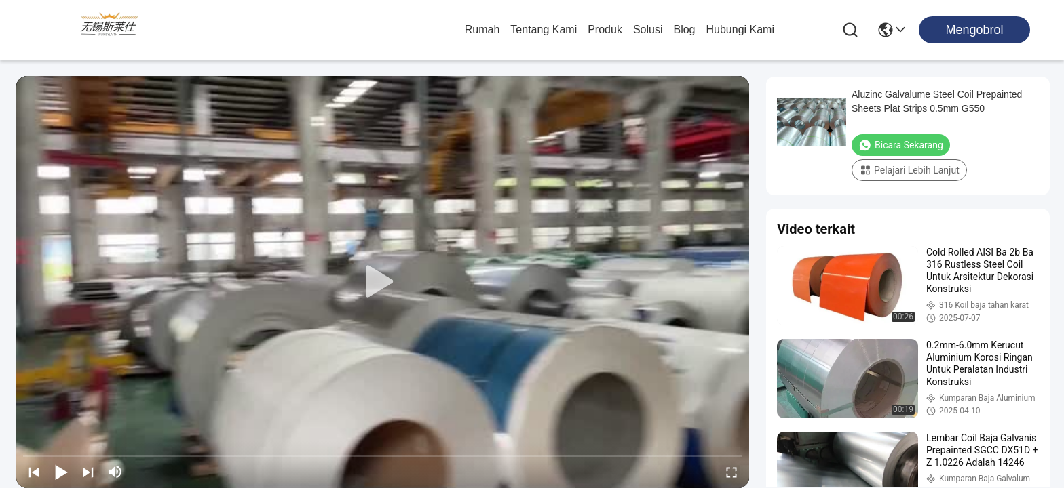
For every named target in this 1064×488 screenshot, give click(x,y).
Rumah (482, 29)
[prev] (34, 472)
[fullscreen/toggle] (731, 472)
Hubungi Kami (740, 29)
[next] (88, 472)
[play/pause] (61, 472)
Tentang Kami (543, 29)
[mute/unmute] (115, 472)
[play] (383, 282)
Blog (684, 29)
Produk (605, 29)
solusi (648, 29)
